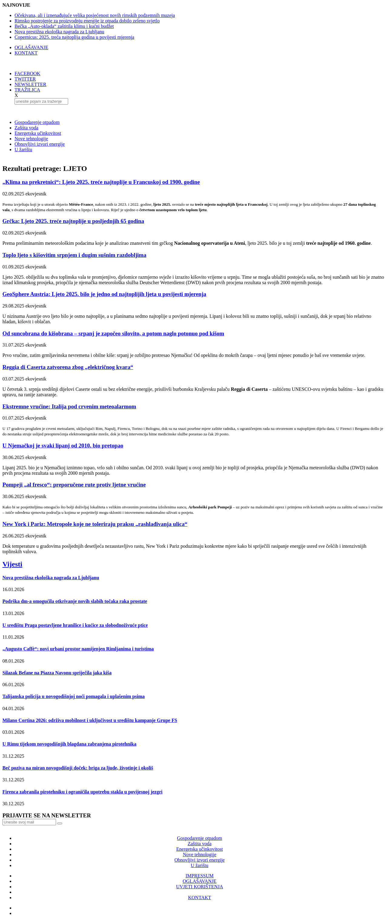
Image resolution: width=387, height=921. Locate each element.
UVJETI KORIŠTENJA (199, 886)
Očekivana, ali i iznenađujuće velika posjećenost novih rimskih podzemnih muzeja (95, 15)
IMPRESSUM (199, 875)
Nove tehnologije (31, 138)
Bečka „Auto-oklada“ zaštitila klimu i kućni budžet (64, 26)
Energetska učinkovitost (38, 133)
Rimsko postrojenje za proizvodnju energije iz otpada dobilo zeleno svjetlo (87, 20)
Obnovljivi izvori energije (40, 144)
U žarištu (23, 149)
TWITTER (25, 78)
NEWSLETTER (30, 84)
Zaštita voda (26, 127)
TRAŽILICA (27, 89)
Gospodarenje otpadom (37, 122)
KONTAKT (26, 52)
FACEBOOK (27, 73)
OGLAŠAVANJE (31, 47)
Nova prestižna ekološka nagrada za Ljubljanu (59, 31)
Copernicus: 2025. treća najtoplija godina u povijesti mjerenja (74, 37)
